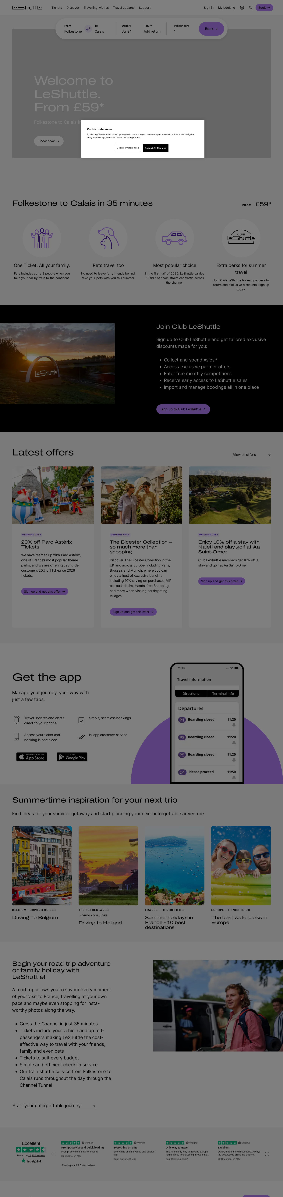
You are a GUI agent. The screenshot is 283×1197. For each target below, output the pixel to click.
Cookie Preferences (128, 147)
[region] (142, 139)
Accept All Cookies (155, 148)
